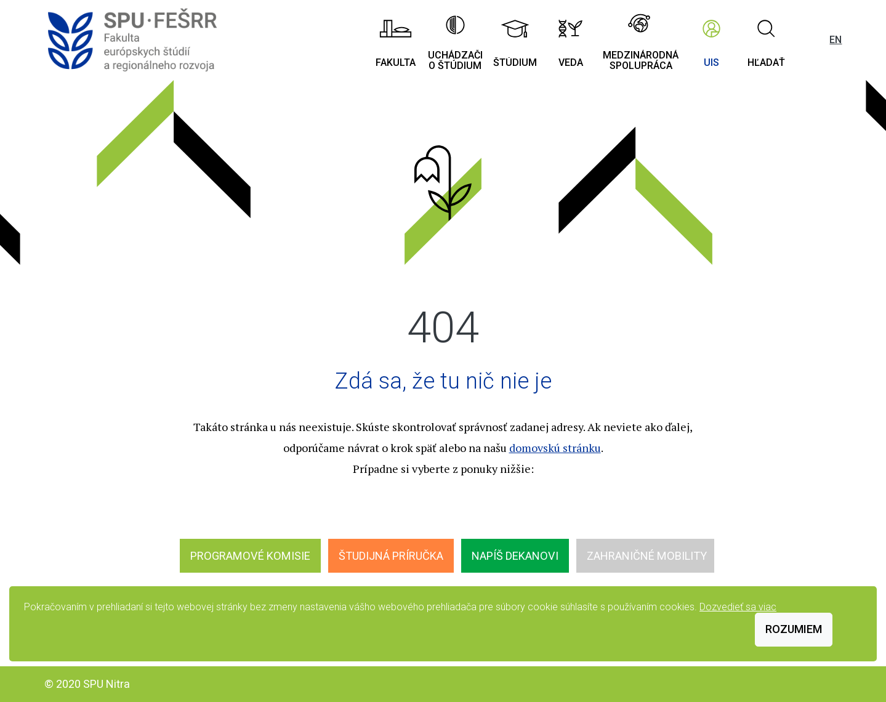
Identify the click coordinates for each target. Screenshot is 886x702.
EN (835, 40)
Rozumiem (793, 629)
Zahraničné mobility (647, 555)
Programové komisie (250, 555)
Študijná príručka (391, 555)
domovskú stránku (555, 447)
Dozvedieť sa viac (737, 607)
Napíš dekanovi (515, 555)
